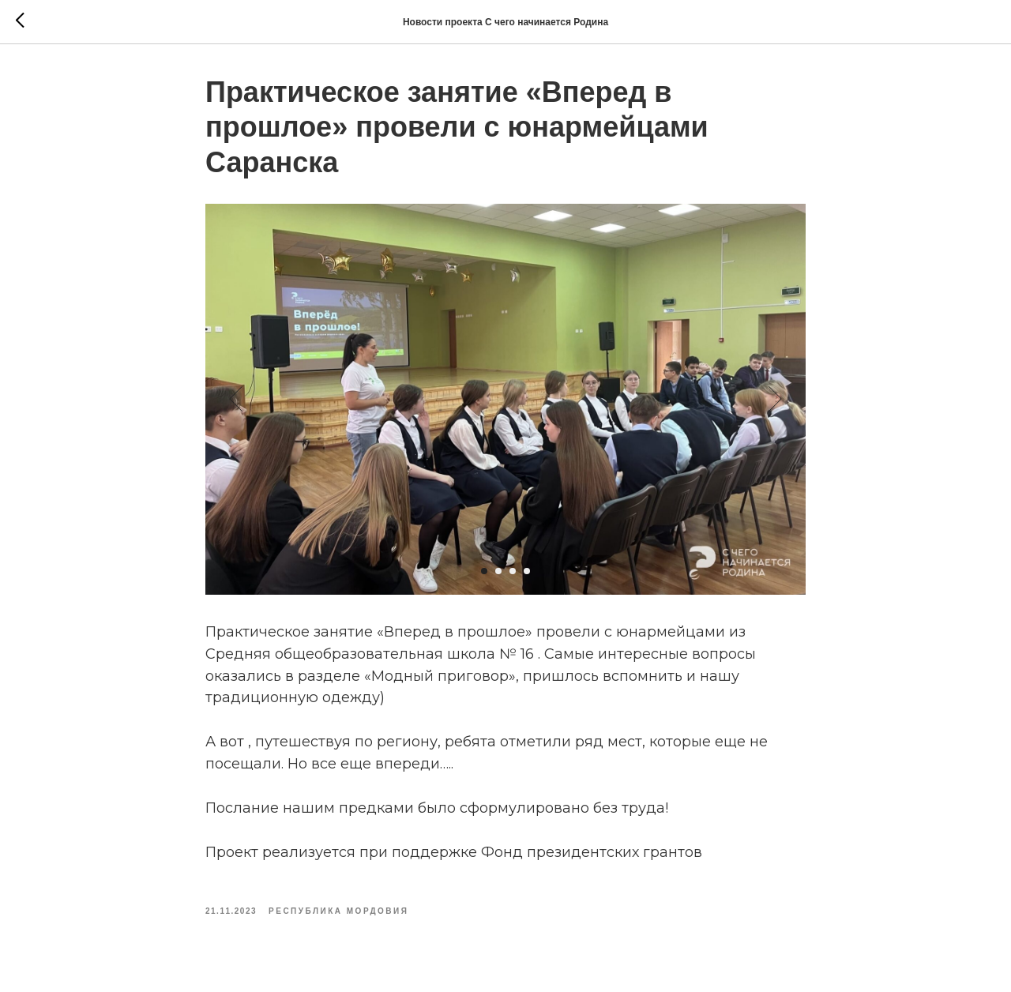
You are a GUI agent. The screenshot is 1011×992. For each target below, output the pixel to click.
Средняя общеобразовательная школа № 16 (369, 654)
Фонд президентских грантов (591, 852)
